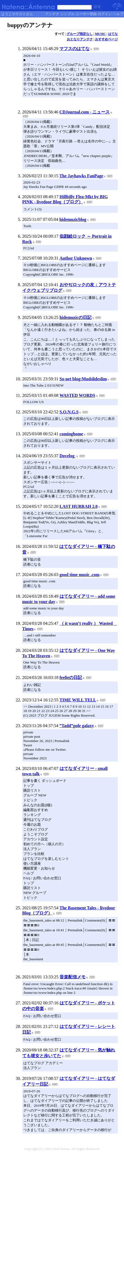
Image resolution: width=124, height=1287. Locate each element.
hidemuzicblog (72, 219)
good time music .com (80, 574)
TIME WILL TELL (78, 700)
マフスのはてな (74, 48)
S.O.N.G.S (69, 412)
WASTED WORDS (77, 395)
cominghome (71, 434)
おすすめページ (106, 39)
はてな (113, 34)
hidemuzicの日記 (76, 317)
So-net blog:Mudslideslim (83, 379)
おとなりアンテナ (80, 39)
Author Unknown (76, 258)
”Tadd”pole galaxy (76, 725)
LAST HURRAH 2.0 (79, 506)
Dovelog (68, 455)
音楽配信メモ (73, 977)
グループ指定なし (80, 34)
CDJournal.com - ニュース (84, 112)
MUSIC (100, 34)
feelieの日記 (71, 677)
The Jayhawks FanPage (81, 176)
